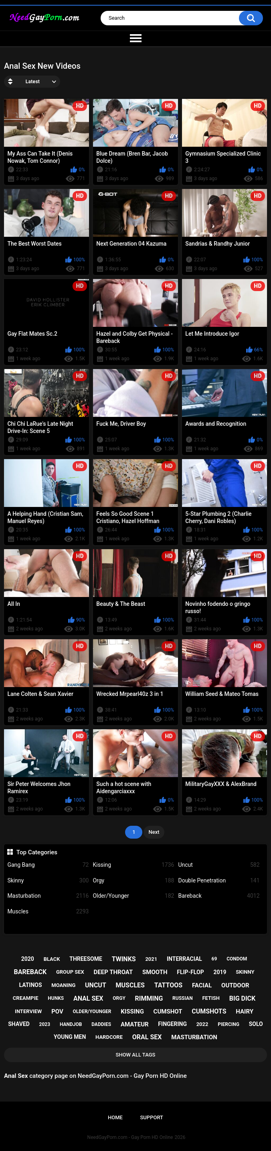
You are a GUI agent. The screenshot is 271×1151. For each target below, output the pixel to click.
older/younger (92, 1011)
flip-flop (190, 972)
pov (57, 1011)
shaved (19, 1024)
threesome (85, 959)
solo (256, 1024)
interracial (184, 959)
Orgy (133, 880)
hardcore (109, 1037)
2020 (27, 959)
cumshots (209, 1011)
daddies (101, 1024)
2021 (151, 959)
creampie (25, 998)
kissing (132, 1011)
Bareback (218, 895)
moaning (63, 985)
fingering (172, 1024)
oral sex (147, 1037)
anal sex (88, 998)
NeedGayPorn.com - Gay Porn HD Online (130, 1137)
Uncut (218, 865)
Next (153, 832)
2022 (202, 1024)
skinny (245, 972)
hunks (56, 998)
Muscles (48, 911)
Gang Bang (48, 865)
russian (182, 998)
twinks (124, 959)
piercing (228, 1024)
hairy (244, 1011)
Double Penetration (218, 880)
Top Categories (36, 852)
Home (115, 1117)
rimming (149, 998)
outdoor (235, 985)
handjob (71, 1024)
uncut (95, 985)
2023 (45, 1024)
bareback (30, 972)
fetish (211, 998)
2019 (219, 972)
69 (214, 959)
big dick (242, 998)
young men (70, 1037)
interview (28, 1011)
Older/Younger (133, 895)
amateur (135, 1024)
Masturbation (48, 895)
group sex (70, 972)
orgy (119, 998)
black (52, 959)
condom (237, 959)
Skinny (48, 880)
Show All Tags (136, 1055)
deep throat (113, 972)
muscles (130, 985)
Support (151, 1117)
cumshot (168, 1011)
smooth (154, 972)
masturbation (194, 1037)
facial (202, 985)
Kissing (133, 865)
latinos (30, 985)
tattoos (168, 985)
